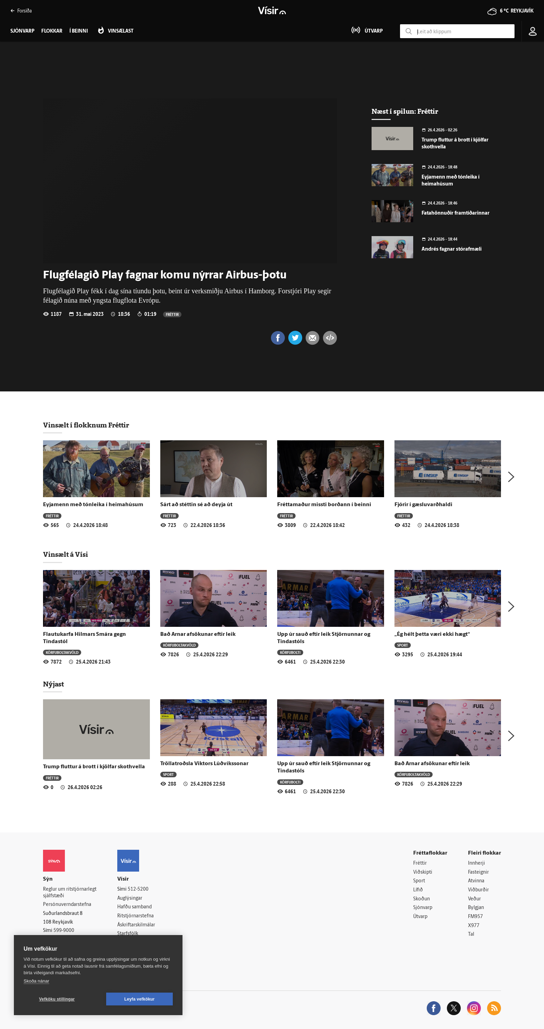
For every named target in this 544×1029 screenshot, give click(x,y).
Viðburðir (478, 890)
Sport (402, 645)
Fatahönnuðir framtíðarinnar (456, 213)
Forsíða (21, 10)
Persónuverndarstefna (67, 904)
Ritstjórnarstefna (135, 916)
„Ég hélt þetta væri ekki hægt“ (432, 634)
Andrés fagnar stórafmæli (452, 249)
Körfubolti (290, 652)
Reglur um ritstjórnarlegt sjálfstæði (69, 893)
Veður (474, 899)
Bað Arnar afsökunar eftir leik (198, 634)
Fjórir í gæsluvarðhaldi (423, 505)
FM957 (475, 916)
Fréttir (172, 314)
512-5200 (138, 889)
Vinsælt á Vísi (65, 554)
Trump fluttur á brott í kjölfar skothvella (94, 767)
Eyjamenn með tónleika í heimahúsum (93, 505)
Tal (471, 934)
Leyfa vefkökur (139, 999)
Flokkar (51, 31)
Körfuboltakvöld (62, 652)
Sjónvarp (422, 907)
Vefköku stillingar (57, 999)
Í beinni (78, 31)
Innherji (476, 863)
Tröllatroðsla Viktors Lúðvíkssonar (204, 764)
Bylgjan (476, 907)
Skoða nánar (36, 981)
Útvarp (420, 916)
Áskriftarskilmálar (136, 925)
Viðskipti (422, 872)
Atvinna (476, 881)
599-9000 (63, 930)
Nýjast (53, 684)
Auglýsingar (129, 898)
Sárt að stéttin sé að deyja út (196, 505)
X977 (473, 925)
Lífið (418, 890)
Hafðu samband (134, 907)
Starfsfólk (127, 933)
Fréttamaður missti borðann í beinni (324, 505)
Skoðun (421, 899)
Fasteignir (478, 872)
